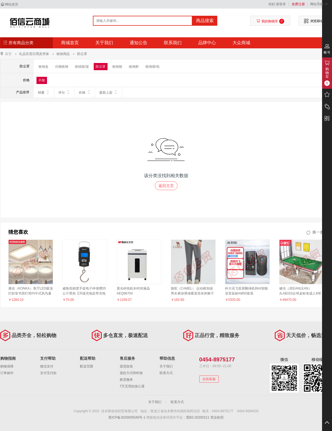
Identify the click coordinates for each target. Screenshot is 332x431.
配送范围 (86, 366)
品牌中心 (207, 42)
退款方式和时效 (131, 373)
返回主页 (166, 185)
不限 (41, 80)
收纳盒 (43, 67)
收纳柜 (134, 67)
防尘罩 (82, 54)
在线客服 (209, 379)
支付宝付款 (48, 373)
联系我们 (173, 42)
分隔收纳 (61, 67)
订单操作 (7, 373)
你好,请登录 (277, 4)
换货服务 (126, 380)
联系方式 (166, 373)
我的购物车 (270, 21)
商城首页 (70, 42)
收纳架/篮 (82, 67)
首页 (8, 54)
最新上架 (108, 92)
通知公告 (138, 42)
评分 (64, 92)
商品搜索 (205, 20)
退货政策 (126, 366)
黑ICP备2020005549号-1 (126, 417)
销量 (44, 92)
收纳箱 (117, 67)
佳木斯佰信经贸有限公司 (29, 22)
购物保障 (7, 366)
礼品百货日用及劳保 (34, 54)
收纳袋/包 (152, 67)
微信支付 (46, 366)
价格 (85, 92)
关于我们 (104, 42)
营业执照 (217, 417)
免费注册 (298, 4)
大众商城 (241, 42)
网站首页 (11, 4)
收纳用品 (63, 54)
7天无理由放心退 (132, 386)
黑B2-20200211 (197, 417)
